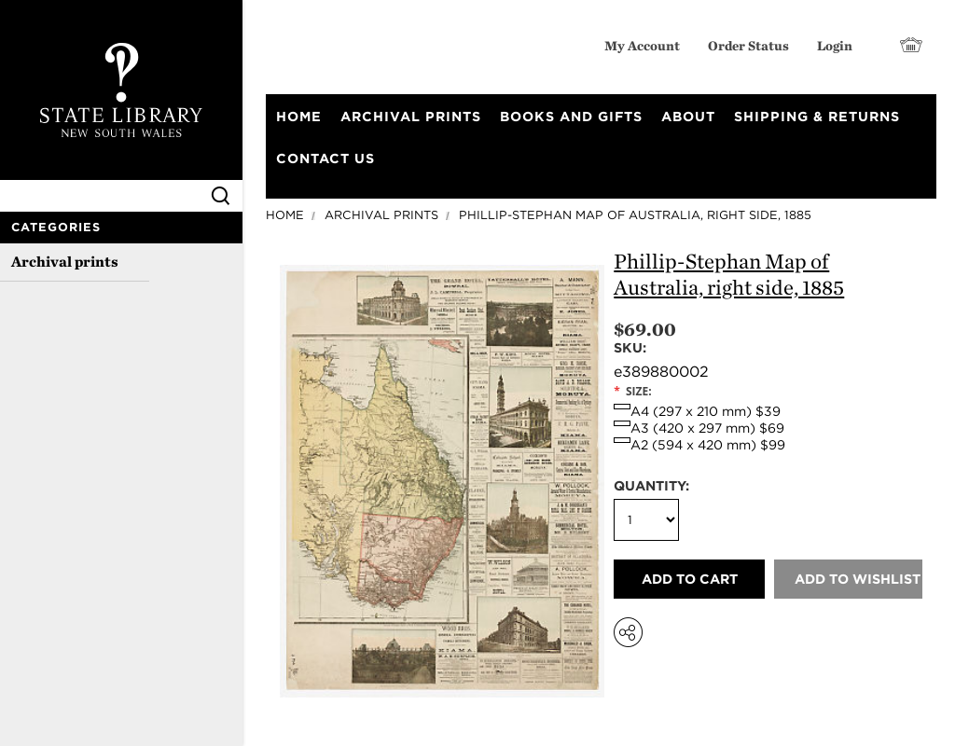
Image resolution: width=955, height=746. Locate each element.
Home (285, 215)
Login (834, 45)
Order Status (748, 45)
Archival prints (64, 261)
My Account (642, 45)
